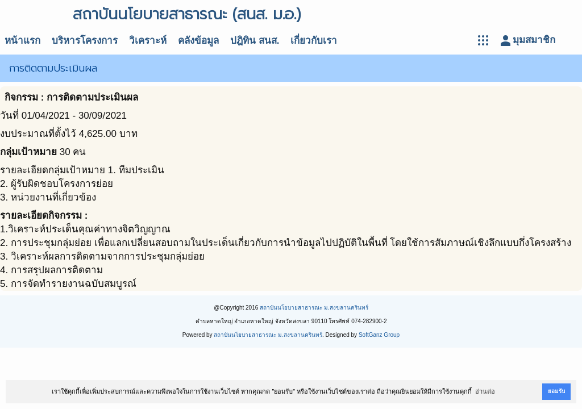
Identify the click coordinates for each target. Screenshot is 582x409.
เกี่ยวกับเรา (313, 40)
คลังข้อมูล (198, 40)
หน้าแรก (22, 40)
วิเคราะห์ (148, 40)
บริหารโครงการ (85, 40)
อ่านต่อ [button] (485, 391)
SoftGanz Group (379, 335)
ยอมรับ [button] (556, 391)
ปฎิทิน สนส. (254, 40)
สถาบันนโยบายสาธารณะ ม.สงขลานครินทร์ (314, 307)
